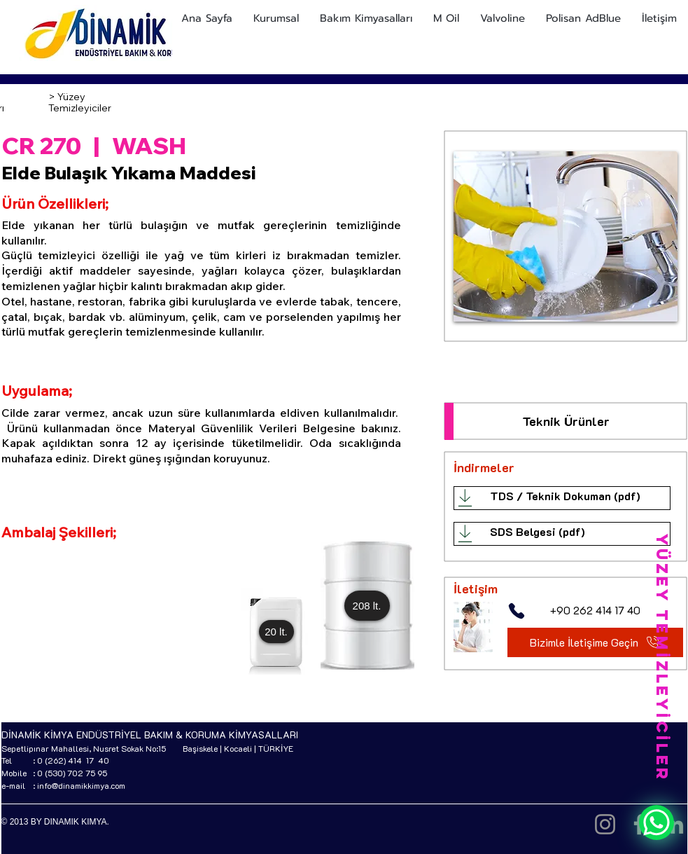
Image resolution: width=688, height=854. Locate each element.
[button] (276, 631)
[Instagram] (605, 824)
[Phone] (516, 611)
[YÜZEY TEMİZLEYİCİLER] (662, 658)
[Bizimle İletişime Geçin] (595, 642)
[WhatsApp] (656, 822)
